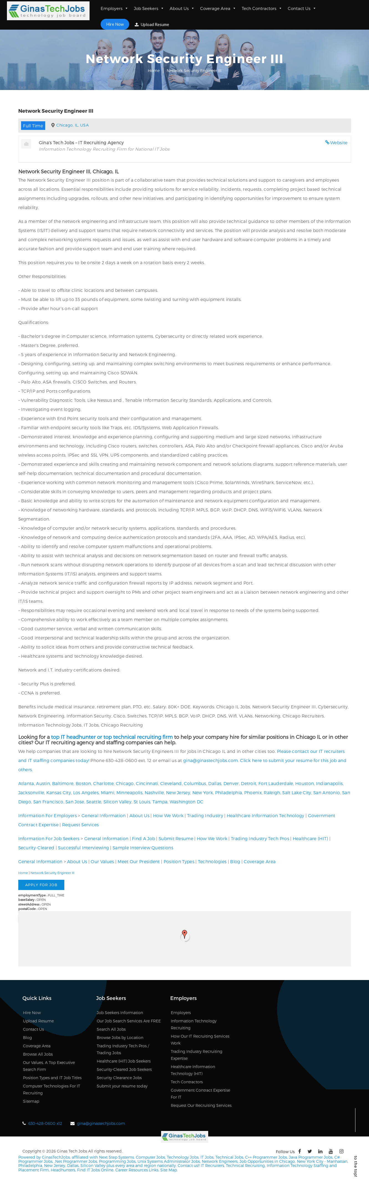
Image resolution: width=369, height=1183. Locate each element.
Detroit (248, 783)
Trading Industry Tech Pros (260, 838)
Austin (43, 783)
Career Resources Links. (136, 1169)
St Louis (142, 801)
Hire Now (115, 24)
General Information (104, 815)
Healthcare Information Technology (265, 815)
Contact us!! (188, 1165)
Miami (107, 792)
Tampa (160, 801)
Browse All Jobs (38, 1054)
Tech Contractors (262, 8)
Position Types (179, 861)
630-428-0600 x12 (45, 1123)
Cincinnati (147, 783)
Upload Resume (152, 24)
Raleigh (272, 792)
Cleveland (171, 783)
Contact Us (302, 8)
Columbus (195, 783)
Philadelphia (228, 792)
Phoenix (253, 792)
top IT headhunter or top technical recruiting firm (112, 737)
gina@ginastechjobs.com (210, 760)
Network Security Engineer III (52, 873)
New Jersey (178, 792)
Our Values (102, 861)
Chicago (125, 783)
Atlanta (26, 783)
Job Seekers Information (120, 1012)
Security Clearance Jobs (119, 1077)
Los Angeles (86, 792)
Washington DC (186, 801)
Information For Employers (47, 815)
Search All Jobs (111, 1029)
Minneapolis (129, 792)
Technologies (212, 861)
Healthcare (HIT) (310, 838)
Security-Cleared (36, 847)
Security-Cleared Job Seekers (124, 1069)
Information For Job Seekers (49, 838)
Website (338, 142)
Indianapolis (329, 783)
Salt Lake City (296, 792)
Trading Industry (205, 815)
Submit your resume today (122, 1086)
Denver (231, 783)
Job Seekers (149, 8)
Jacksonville (31, 792)
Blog (235, 861)
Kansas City (58, 792)
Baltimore (63, 783)
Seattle (93, 801)
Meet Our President (139, 861)
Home (154, 70)
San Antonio (326, 792)
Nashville (154, 792)
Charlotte (103, 783)
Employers (114, 8)
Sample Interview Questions (143, 847)
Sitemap (31, 1101)
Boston (83, 783)
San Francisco (48, 801)
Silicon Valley (117, 801)
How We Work (168, 815)
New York (202, 792)
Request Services (80, 824)
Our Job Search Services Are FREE (129, 1021)
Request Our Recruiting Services (201, 1105)
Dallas (214, 783)
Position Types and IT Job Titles (52, 1077)
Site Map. (169, 1169)
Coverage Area (218, 8)
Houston (304, 783)
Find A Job (143, 838)
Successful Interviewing (83, 847)
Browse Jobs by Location (120, 1037)
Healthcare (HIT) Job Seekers (124, 1061)
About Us (182, 8)
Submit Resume (176, 838)
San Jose (74, 801)
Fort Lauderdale (275, 783)
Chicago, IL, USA (72, 125)
